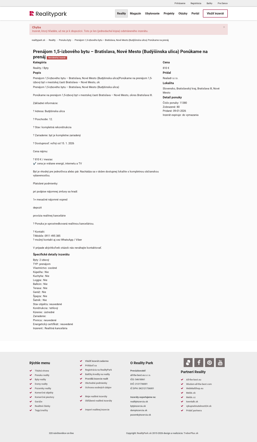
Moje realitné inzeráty (96, 396)
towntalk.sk (192, 401)
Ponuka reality (42, 375)
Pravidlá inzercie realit (96, 378)
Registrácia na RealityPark (98, 369)
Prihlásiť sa (91, 365)
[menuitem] (121, 13)
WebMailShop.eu (194, 388)
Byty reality (40, 379)
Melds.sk (191, 392)
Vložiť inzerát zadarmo (97, 361)
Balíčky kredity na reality (97, 374)
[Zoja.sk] (188, 362)
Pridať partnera (194, 410)
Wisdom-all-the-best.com (199, 384)
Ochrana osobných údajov (98, 387)
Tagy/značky (41, 410)
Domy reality (41, 384)
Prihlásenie (180, 3)
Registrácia (196, 3)
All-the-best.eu (193, 379)
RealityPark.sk (144, 433)
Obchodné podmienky (96, 383)
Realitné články (42, 406)
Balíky (209, 3)
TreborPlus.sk (191, 433)
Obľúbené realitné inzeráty (98, 400)
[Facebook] (198, 362)
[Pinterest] (209, 362)
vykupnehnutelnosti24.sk (198, 406)
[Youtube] (220, 362)
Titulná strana (42, 370)
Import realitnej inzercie (97, 409)
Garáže (38, 401)
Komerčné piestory (44, 397)
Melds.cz (191, 397)
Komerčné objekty (44, 392)
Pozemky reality (43, 388)
